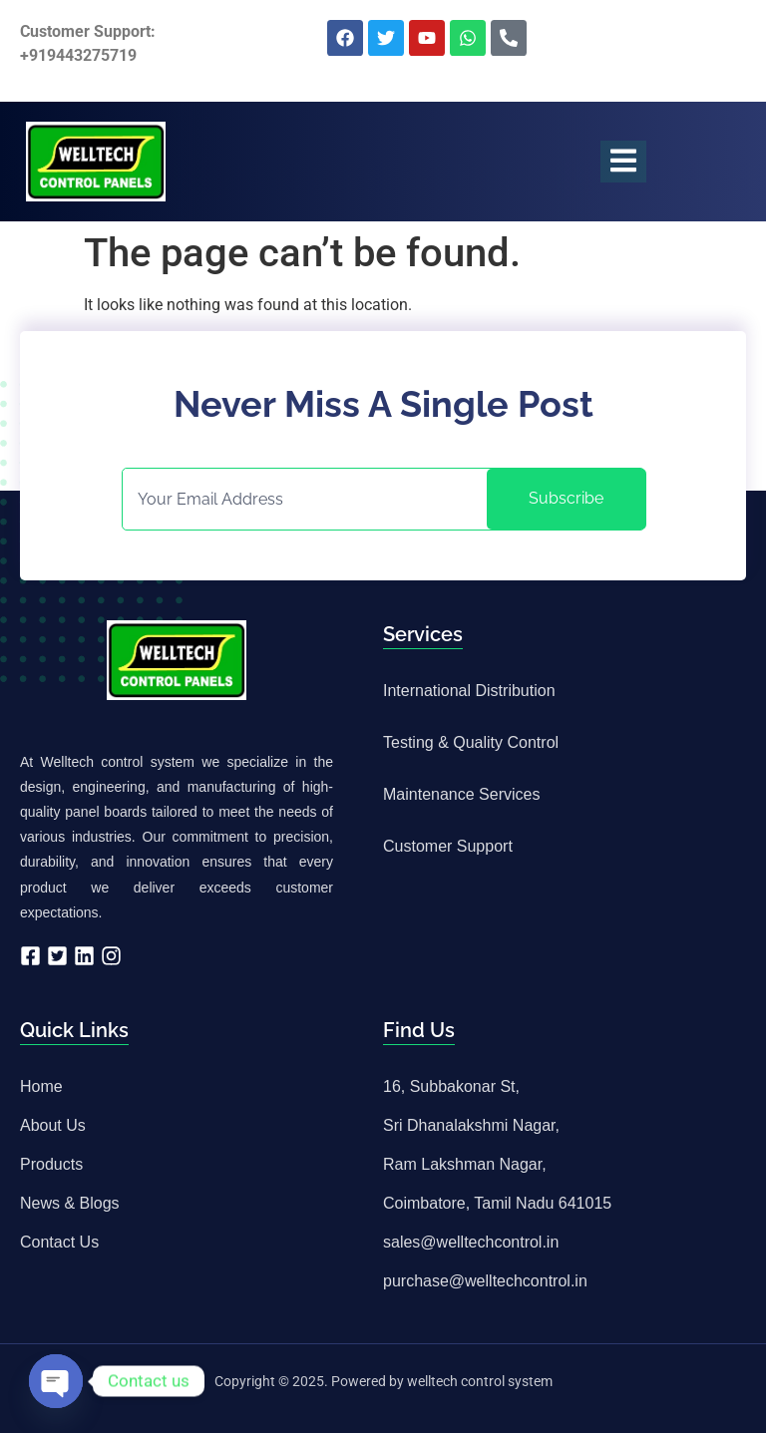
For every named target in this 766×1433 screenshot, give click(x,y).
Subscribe (566, 498)
